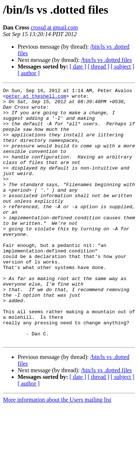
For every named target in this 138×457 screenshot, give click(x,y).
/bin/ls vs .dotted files (106, 60)
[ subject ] (122, 66)
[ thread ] (98, 66)
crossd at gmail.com (54, 27)
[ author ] (29, 73)
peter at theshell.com (36, 98)
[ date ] (78, 66)
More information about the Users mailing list (57, 450)
